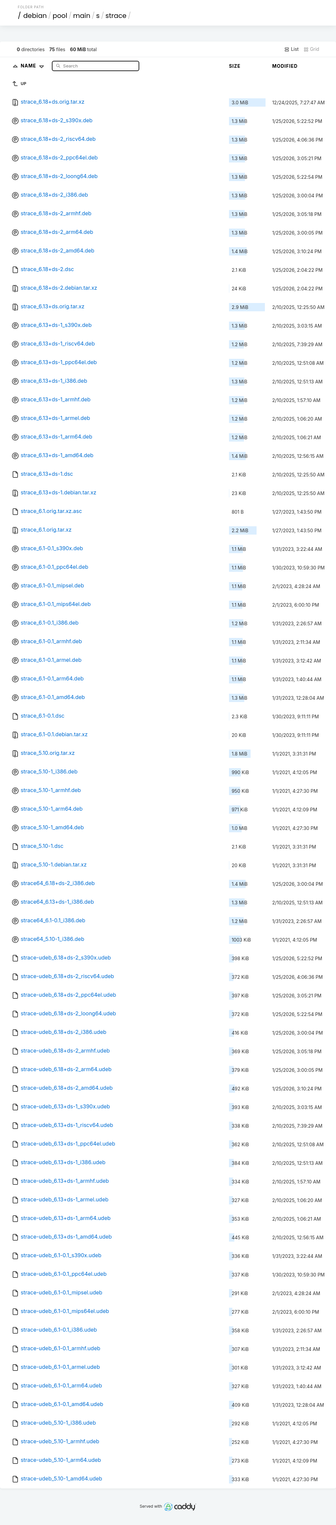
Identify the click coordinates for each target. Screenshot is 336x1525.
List (291, 49)
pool (60, 15)
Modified (285, 66)
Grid (311, 49)
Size (235, 66)
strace (115, 15)
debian (35, 15)
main (81, 15)
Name (34, 65)
